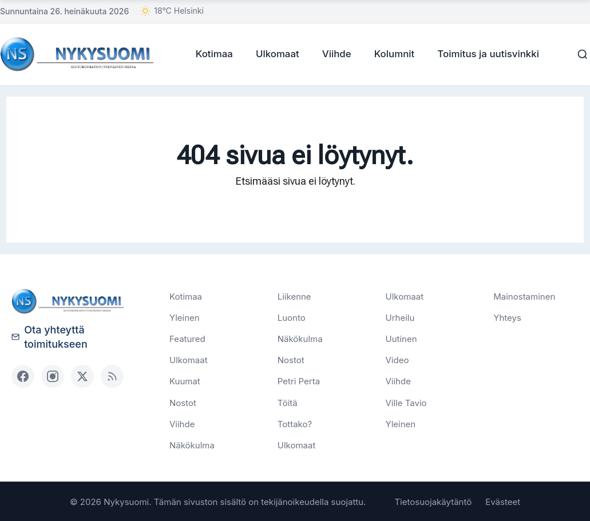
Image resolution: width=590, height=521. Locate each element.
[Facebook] (22, 375)
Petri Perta (299, 380)
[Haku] (578, 53)
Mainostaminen (524, 295)
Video (397, 359)
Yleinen (184, 316)
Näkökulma (192, 444)
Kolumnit (390, 53)
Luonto (292, 316)
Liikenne (294, 295)
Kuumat (184, 380)
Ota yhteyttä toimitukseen (49, 336)
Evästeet (502, 501)
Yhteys (507, 316)
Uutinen (401, 338)
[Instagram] (52, 375)
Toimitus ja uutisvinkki (484, 53)
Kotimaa (210, 53)
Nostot (182, 401)
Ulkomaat (273, 53)
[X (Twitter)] (82, 375)
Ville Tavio (406, 401)
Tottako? (295, 422)
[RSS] (112, 375)
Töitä (288, 401)
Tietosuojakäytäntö (433, 501)
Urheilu (400, 316)
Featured (187, 338)
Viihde (332, 53)
